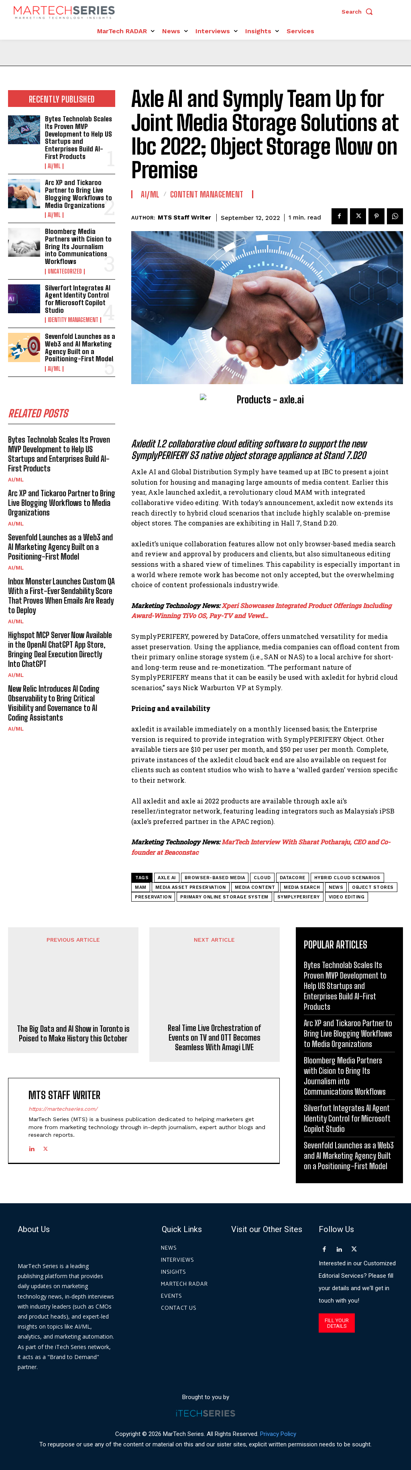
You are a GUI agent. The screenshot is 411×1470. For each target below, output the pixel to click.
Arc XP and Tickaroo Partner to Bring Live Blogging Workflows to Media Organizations (78, 193)
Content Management (207, 194)
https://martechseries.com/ (63, 1072)
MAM (140, 887)
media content (255, 887)
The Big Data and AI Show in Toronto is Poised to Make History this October (73, 995)
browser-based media (215, 877)
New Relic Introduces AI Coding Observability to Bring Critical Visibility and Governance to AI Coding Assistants (54, 703)
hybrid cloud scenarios (347, 877)
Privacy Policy (278, 1433)
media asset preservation (190, 887)
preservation (153, 897)
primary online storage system (224, 897)
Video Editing (347, 897)
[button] (359, 11)
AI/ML (54, 166)
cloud (262, 877)
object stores (373, 887)
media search (302, 887)
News (336, 887)
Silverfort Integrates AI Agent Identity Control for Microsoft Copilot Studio (77, 299)
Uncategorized (65, 271)
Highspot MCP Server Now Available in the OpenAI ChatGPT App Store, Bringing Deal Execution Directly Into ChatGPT (60, 649)
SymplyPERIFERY (298, 897)
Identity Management (73, 320)
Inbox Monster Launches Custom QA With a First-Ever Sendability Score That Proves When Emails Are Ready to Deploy (61, 595)
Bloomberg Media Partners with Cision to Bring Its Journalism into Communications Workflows (78, 246)
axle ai (167, 877)
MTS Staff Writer (184, 217)
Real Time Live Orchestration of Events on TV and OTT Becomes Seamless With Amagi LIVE (214, 1000)
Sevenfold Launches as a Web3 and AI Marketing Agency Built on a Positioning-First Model (80, 347)
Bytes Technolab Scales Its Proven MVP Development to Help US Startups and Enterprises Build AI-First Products (78, 137)
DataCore (292, 877)
